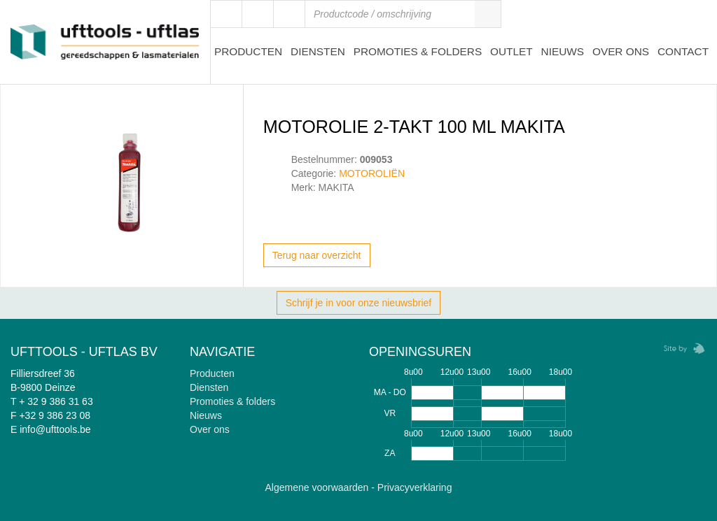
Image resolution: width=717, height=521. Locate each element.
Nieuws (562, 51)
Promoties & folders (232, 401)
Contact (683, 51)
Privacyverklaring (414, 487)
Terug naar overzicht (316, 255)
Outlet (511, 51)
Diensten (318, 51)
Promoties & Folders (418, 51)
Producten (248, 51)
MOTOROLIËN (372, 173)
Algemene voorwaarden (317, 487)
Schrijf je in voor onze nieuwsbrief (359, 302)
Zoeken (487, 14)
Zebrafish (679, 349)
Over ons (620, 51)
